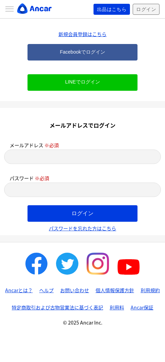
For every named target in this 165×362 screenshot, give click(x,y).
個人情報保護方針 (115, 290)
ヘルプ (46, 290)
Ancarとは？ (19, 290)
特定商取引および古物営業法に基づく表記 (57, 307)
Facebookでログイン (82, 52)
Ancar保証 (142, 307)
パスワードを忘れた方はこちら (82, 228)
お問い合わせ (74, 290)
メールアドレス (34, 145)
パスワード (29, 178)
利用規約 (150, 290)
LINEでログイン (82, 82)
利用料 (117, 307)
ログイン (146, 9)
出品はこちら (112, 9)
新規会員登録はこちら (82, 34)
